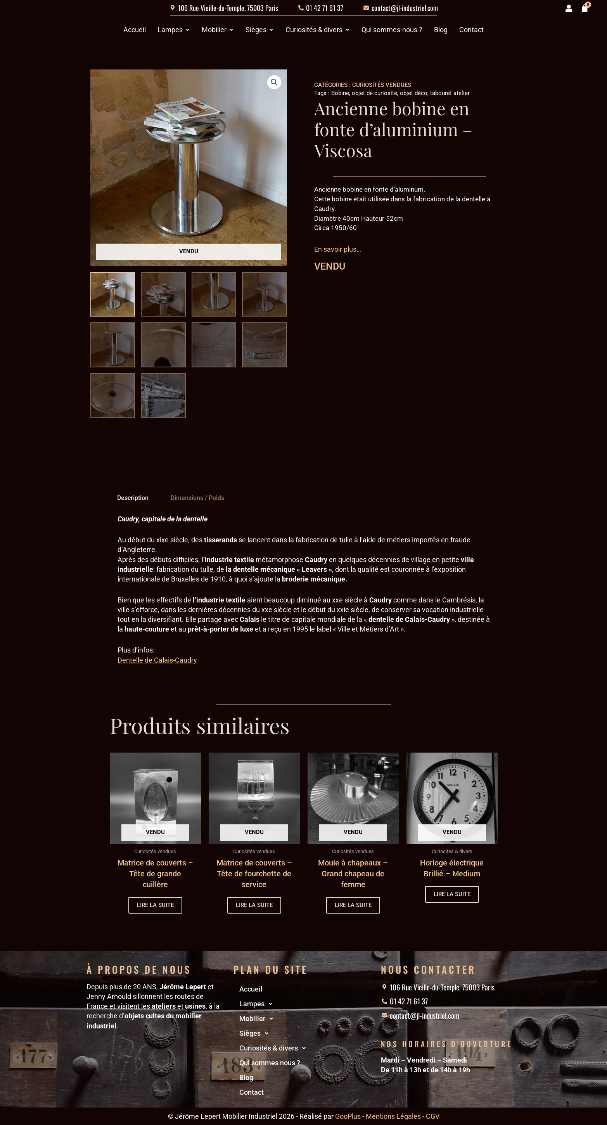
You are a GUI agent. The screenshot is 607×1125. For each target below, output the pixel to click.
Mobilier (258, 1019)
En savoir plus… (337, 249)
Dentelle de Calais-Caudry (157, 660)
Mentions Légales (393, 1116)
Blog (246, 1077)
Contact (251, 1092)
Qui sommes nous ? (269, 1063)
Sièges (256, 1033)
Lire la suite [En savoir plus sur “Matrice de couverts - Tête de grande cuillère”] (155, 905)
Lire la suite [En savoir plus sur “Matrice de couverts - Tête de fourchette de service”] (254, 905)
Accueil (251, 989)
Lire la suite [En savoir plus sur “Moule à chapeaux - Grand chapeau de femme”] (353, 905)
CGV (432, 1116)
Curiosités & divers (274, 1048)
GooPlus (348, 1116)
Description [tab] (133, 498)
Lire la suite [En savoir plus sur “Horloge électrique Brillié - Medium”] (452, 894)
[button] (274, 82)
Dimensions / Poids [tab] (197, 498)
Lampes (258, 1004)
